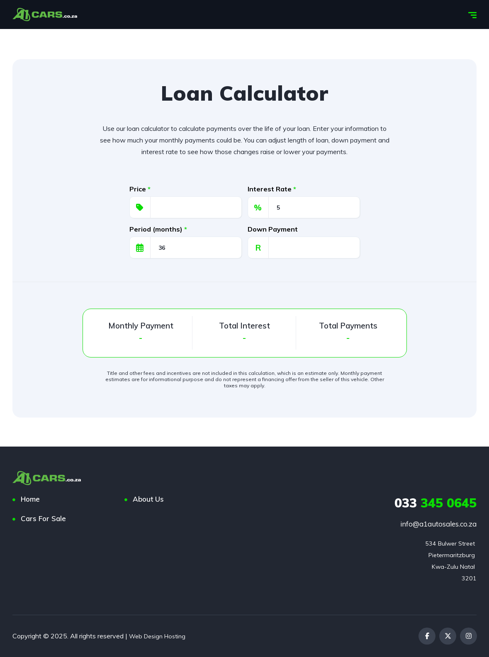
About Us (148, 499)
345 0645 (435, 503)
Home (30, 499)
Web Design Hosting (160, 636)
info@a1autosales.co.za (438, 523)
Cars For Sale (43, 518)
